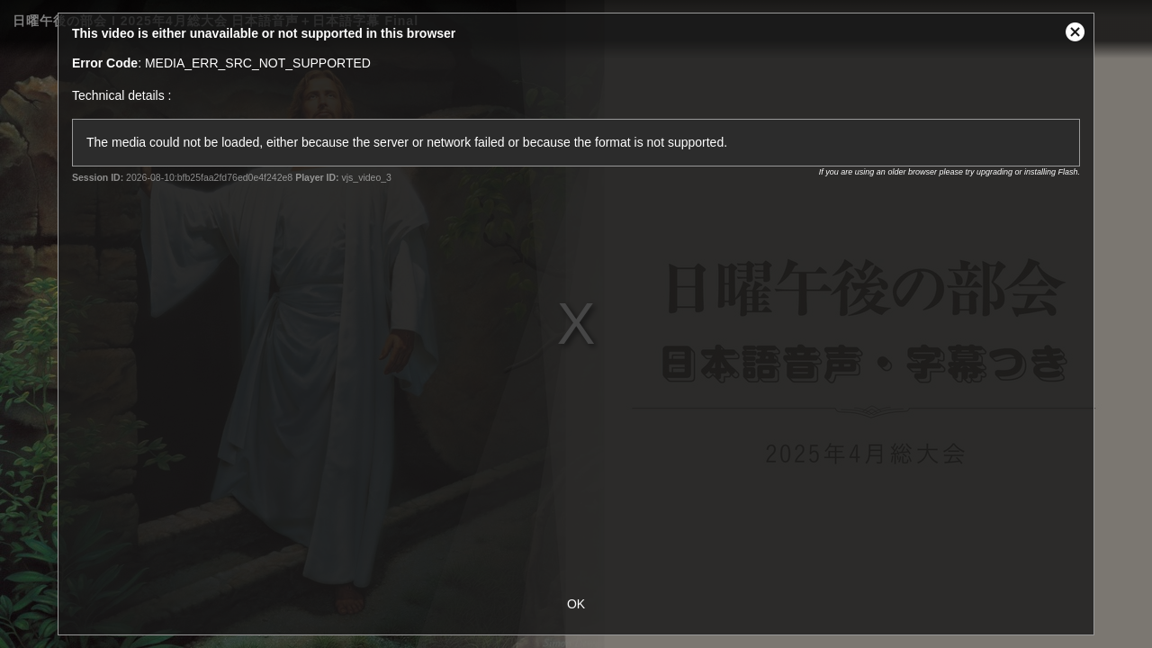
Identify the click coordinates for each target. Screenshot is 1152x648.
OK (576, 604)
